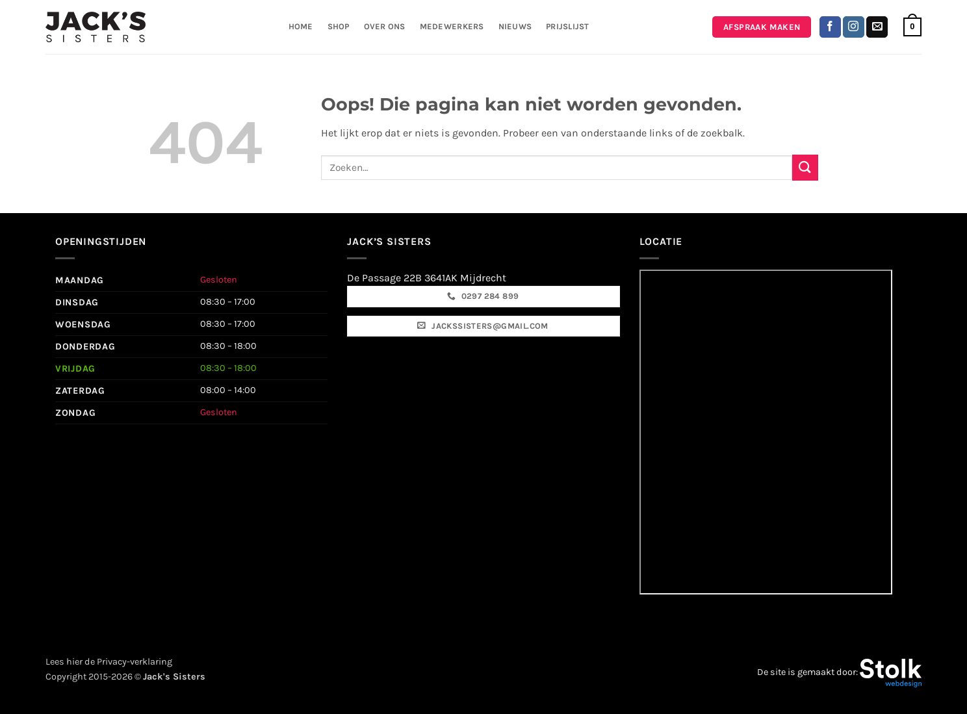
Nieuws (515, 26)
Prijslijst (567, 26)
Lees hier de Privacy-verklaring (108, 661)
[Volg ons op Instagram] (853, 27)
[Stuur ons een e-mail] (877, 27)
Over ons (385, 26)
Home (301, 26)
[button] (912, 27)
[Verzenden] (805, 167)
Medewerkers (452, 26)
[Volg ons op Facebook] (830, 27)
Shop (339, 26)
